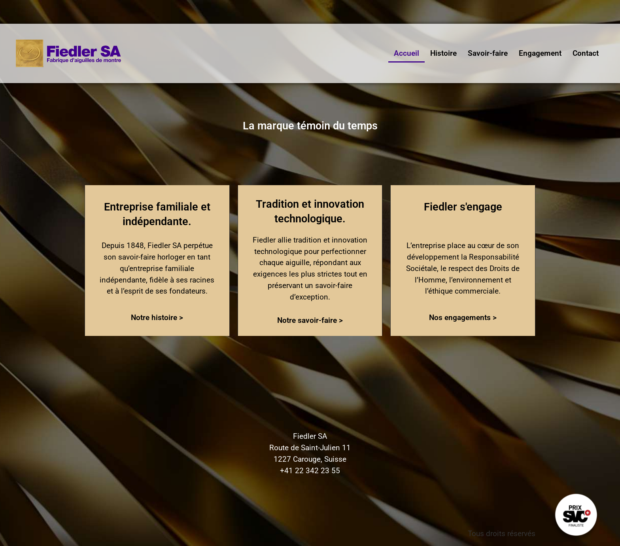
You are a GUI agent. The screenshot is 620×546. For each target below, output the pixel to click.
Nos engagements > (463, 317)
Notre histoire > (157, 317)
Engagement (540, 53)
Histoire (443, 53)
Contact (586, 53)
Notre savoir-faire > (310, 320)
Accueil (406, 53)
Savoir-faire (488, 53)
